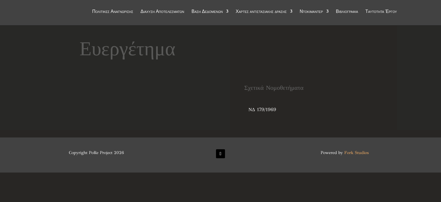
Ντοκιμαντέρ (311, 11)
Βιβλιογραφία (347, 11)
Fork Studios (356, 152)
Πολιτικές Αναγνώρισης (112, 11)
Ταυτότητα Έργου (381, 11)
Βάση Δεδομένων (207, 11)
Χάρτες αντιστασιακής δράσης (261, 11)
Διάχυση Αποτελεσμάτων (162, 11)
